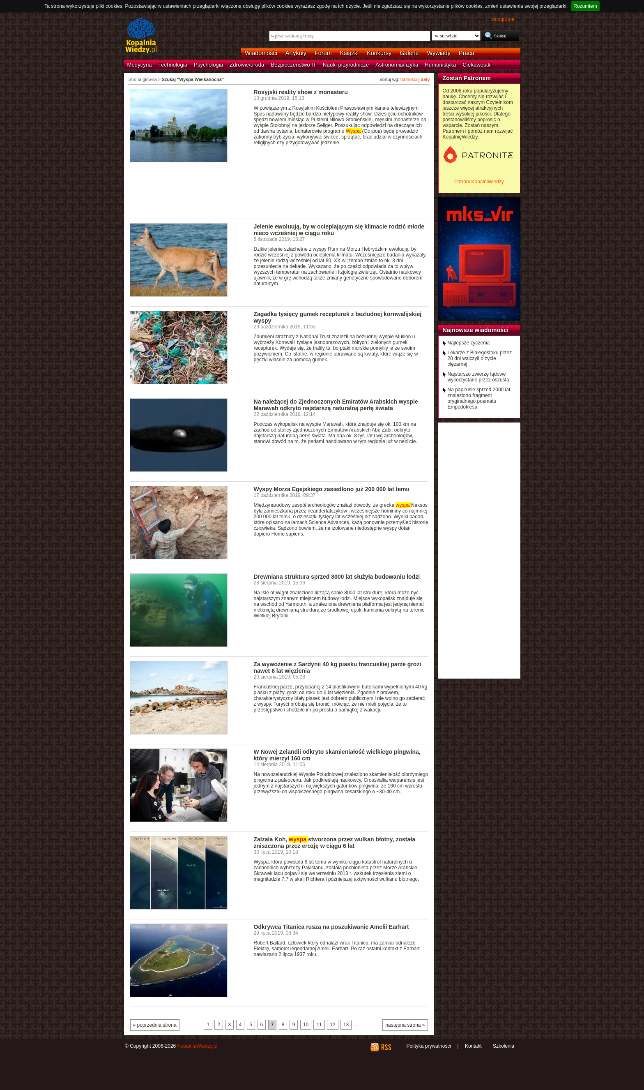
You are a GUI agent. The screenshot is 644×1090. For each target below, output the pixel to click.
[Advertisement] (279, 194)
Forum (323, 53)
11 (319, 1025)
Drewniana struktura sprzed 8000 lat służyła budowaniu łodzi (337, 576)
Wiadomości (261, 53)
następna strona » (405, 1025)
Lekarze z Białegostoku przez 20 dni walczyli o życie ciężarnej (480, 358)
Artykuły (295, 53)
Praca (466, 53)
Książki (349, 53)
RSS (385, 1047)
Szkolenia (503, 1046)
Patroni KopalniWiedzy (479, 182)
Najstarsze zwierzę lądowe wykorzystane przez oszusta (478, 377)
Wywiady (439, 53)
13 (346, 1025)
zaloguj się (502, 19)
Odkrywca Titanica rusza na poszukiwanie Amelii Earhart (331, 927)
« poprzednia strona (155, 1025)
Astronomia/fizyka (396, 65)
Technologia (173, 65)
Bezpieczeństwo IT (293, 65)
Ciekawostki (477, 65)
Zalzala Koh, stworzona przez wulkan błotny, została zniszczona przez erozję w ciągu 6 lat (334, 842)
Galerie (409, 53)
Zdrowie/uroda (247, 65)
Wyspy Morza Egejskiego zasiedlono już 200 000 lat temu (332, 489)
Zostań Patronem (467, 78)
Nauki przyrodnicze (346, 65)
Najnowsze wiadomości (476, 330)
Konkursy (379, 53)
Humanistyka (440, 65)
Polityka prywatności (428, 1046)
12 (332, 1025)
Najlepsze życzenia (469, 343)
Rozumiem (585, 6)
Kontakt (473, 1046)
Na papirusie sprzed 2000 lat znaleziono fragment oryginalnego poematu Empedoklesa (479, 398)
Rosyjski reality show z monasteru (301, 92)
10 (305, 1025)
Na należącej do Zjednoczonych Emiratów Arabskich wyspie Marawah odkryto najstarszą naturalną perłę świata (336, 404)
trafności (408, 79)
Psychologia (208, 65)
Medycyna (139, 65)
